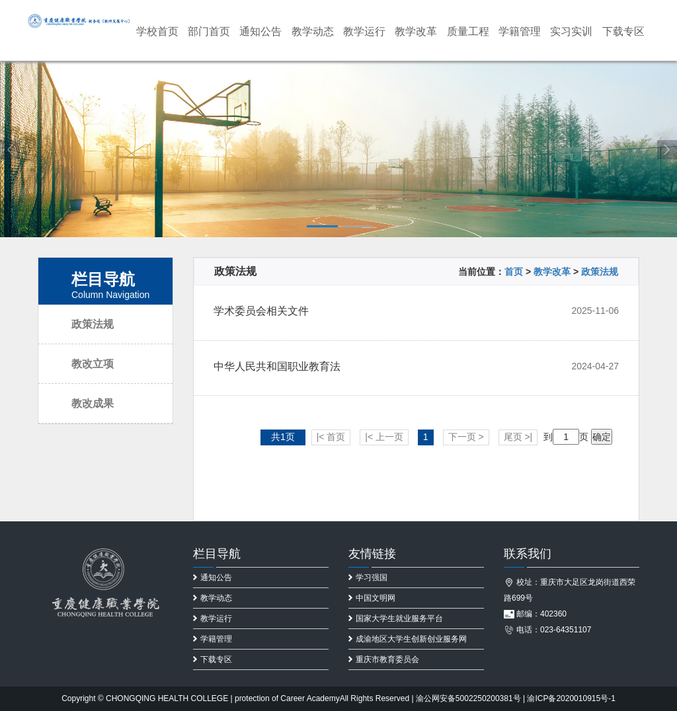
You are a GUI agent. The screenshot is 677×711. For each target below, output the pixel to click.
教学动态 (313, 31)
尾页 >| (518, 436)
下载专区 (623, 31)
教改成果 (92, 403)
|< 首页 (331, 436)
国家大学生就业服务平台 (395, 618)
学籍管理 (519, 31)
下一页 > (466, 436)
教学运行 (364, 31)
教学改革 (416, 31)
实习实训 (571, 31)
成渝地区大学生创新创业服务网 (407, 639)
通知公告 (260, 31)
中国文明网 (371, 598)
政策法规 (92, 324)
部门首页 (209, 31)
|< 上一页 (384, 436)
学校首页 (157, 31)
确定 (601, 436)
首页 (513, 271)
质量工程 (468, 31)
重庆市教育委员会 (383, 659)
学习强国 (367, 577)
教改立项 (92, 363)
